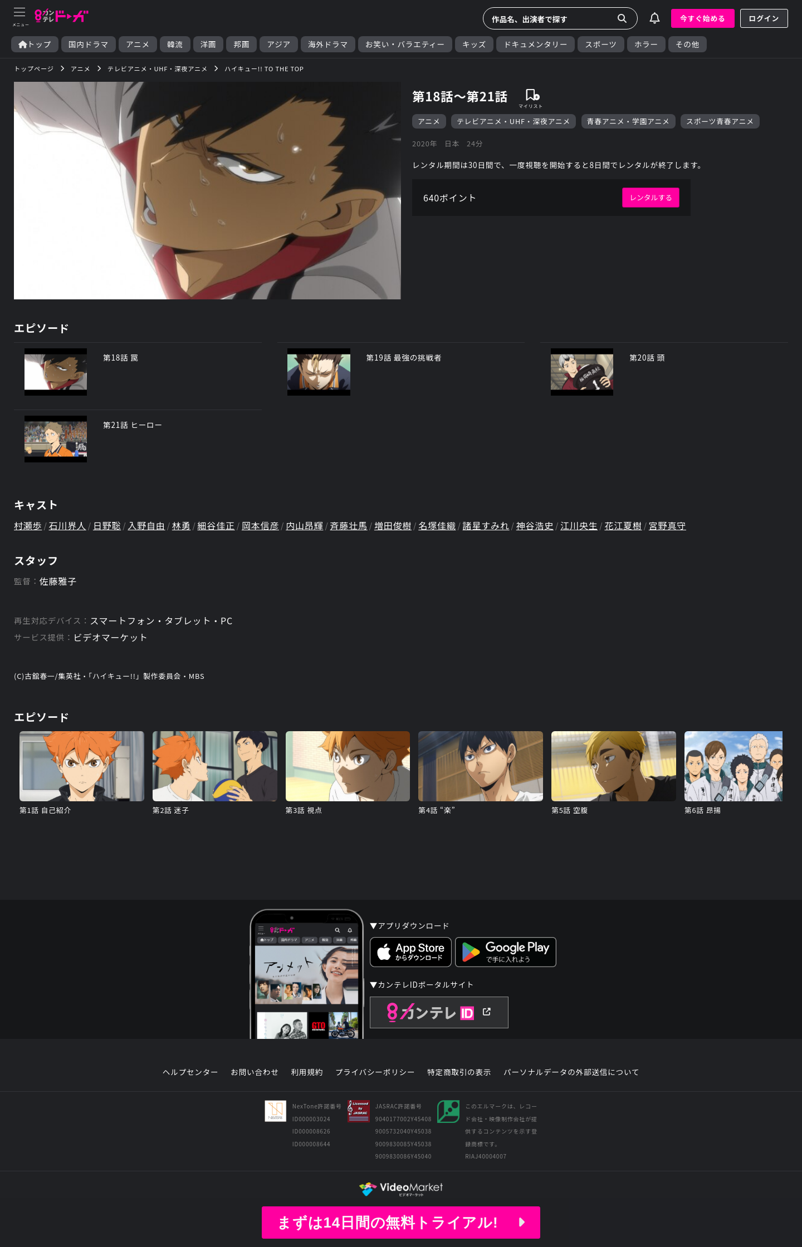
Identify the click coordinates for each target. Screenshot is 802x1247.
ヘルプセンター (191, 1072)
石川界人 (67, 525)
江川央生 (579, 525)
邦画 (241, 44)
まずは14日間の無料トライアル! (401, 1222)
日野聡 (107, 525)
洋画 (208, 44)
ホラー (646, 44)
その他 (688, 44)
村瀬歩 (28, 525)
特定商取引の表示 (459, 1072)
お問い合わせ (254, 1072)
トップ (34, 44)
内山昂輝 (304, 525)
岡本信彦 (260, 525)
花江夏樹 (623, 525)
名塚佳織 (437, 525)
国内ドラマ (89, 44)
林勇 (181, 525)
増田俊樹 (393, 525)
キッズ (474, 44)
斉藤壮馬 (349, 525)
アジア (279, 44)
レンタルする (650, 197)
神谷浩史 (535, 525)
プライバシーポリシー (375, 1072)
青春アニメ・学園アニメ (628, 121)
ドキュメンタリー (535, 44)
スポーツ (601, 44)
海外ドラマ (328, 44)
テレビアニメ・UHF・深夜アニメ (513, 121)
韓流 (175, 44)
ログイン (764, 18)
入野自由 (146, 525)
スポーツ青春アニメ (720, 121)
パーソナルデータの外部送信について (571, 1072)
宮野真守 (667, 525)
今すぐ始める (703, 18)
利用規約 (307, 1072)
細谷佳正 (216, 525)
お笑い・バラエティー (405, 44)
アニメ (138, 44)
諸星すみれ (486, 525)
